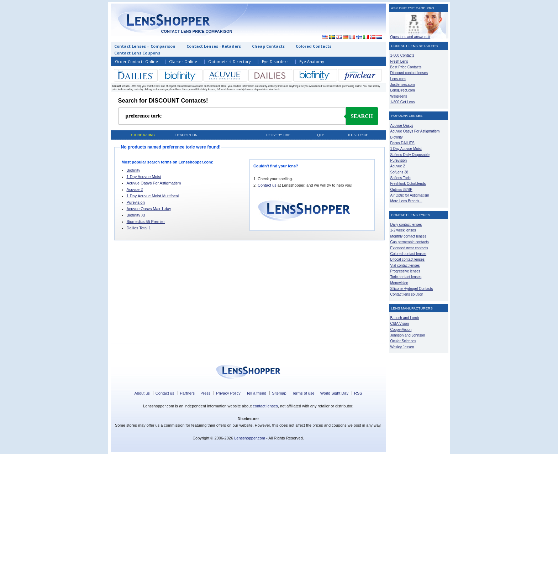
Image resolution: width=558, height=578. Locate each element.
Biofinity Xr (136, 215)
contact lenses (265, 406)
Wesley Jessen (402, 347)
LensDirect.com (402, 90)
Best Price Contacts (406, 67)
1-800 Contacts (402, 55)
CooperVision (401, 330)
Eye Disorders (275, 61)
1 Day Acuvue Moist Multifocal (153, 196)
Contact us (267, 185)
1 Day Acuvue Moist (144, 177)
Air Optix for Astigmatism (409, 195)
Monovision (399, 283)
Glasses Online (183, 61)
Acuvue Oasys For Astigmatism (154, 183)
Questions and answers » (410, 37)
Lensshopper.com (249, 438)
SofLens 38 (399, 172)
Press (205, 393)
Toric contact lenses (406, 277)
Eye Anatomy (311, 61)
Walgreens (398, 96)
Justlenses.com (402, 85)
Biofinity (134, 170)
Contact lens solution (406, 294)
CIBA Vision (399, 324)
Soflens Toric (400, 178)
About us (141, 393)
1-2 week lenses (403, 230)
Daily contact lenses (406, 224)
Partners (187, 393)
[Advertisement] (320, 19)
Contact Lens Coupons (137, 53)
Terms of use (303, 393)
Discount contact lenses (409, 73)
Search (362, 116)
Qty (320, 135)
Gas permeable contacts (409, 242)
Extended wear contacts (409, 248)
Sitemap (279, 393)
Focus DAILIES (402, 143)
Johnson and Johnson (407, 335)
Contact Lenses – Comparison (144, 46)
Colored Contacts (313, 46)
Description (186, 135)
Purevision (136, 202)
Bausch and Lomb (404, 318)
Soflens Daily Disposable (410, 155)
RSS (358, 393)
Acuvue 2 (135, 189)
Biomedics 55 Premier (146, 221)
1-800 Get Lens (402, 102)
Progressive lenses (405, 271)
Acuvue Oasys (401, 125)
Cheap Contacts (268, 46)
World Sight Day (334, 393)
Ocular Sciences (403, 341)
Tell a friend (256, 393)
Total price (357, 135)
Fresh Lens (399, 61)
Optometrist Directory (229, 61)
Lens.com (398, 79)
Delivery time (278, 135)
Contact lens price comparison (196, 31)
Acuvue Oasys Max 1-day (149, 209)
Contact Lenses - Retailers (213, 46)
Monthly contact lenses (408, 236)
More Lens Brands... (406, 201)
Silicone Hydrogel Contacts (411, 289)
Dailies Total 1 (139, 228)
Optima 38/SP (401, 190)
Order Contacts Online (136, 61)
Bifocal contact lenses (407, 259)
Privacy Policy (228, 393)
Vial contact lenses (405, 265)
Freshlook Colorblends (408, 184)
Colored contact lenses (408, 254)
